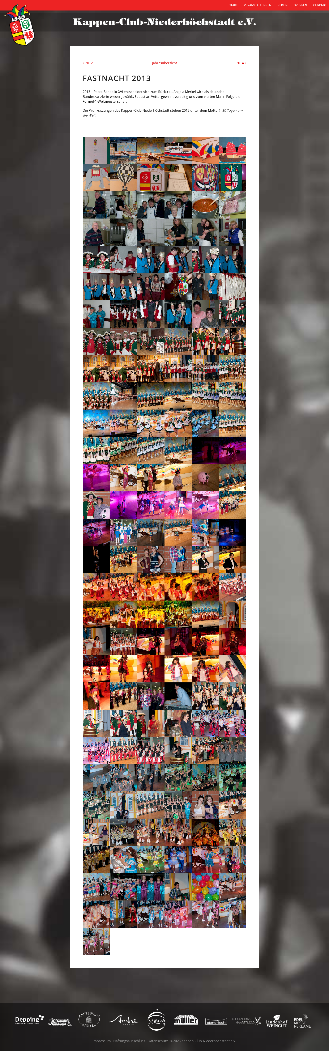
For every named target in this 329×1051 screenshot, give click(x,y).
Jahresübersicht (164, 63)
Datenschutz (158, 1041)
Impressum (102, 1041)
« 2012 (88, 63)
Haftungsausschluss (129, 1041)
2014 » (241, 63)
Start (233, 5)
